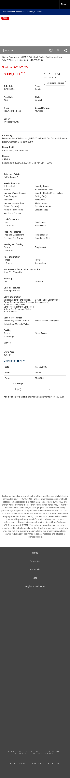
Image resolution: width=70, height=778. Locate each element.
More (63, 4)
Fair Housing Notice (42, 754)
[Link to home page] (4, 4)
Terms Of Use (15, 751)
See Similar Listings (55, 83)
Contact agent (9, 50)
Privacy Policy (35, 751)
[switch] (50, 50)
